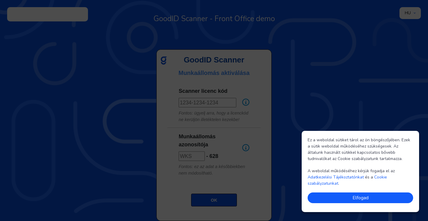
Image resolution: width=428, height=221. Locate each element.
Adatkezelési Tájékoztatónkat (336, 177)
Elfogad (361, 198)
